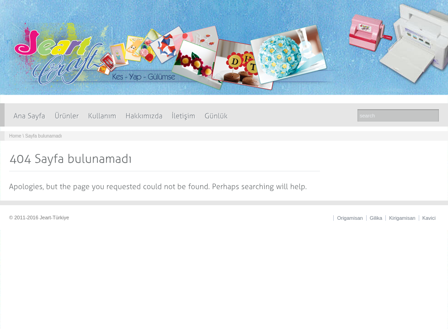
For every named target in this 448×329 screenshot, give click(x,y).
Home (15, 135)
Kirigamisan (402, 218)
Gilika (376, 218)
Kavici (429, 218)
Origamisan (350, 218)
